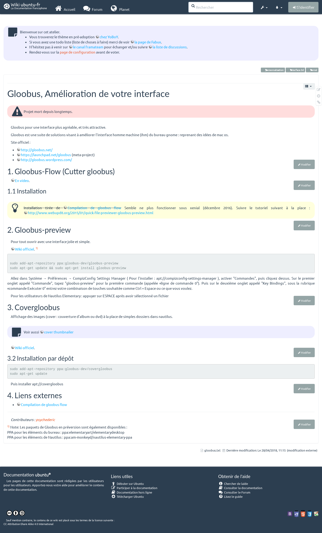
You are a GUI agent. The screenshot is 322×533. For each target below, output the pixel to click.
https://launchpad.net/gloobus (46, 154)
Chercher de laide (233, 484)
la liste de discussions (170, 47)
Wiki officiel (24, 249)
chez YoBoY (109, 37)
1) (37, 248)
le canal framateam (88, 47)
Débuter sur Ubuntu (127, 484)
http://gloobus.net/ (36, 149)
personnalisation (273, 70)
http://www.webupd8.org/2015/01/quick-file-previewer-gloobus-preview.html (90, 212)
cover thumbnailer (59, 332)
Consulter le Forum (234, 492)
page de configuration (77, 52)
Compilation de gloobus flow (94, 207)
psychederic (45, 419)
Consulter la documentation (240, 488)
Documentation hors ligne (131, 492)
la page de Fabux (148, 42)
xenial (312, 70)
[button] (264, 6)
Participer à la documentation (134, 488)
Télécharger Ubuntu (127, 496)
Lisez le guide (230, 496)
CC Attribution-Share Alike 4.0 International (28, 524)
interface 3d (295, 70)
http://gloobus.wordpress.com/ (46, 159)
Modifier (306, 164)
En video (22, 180)
